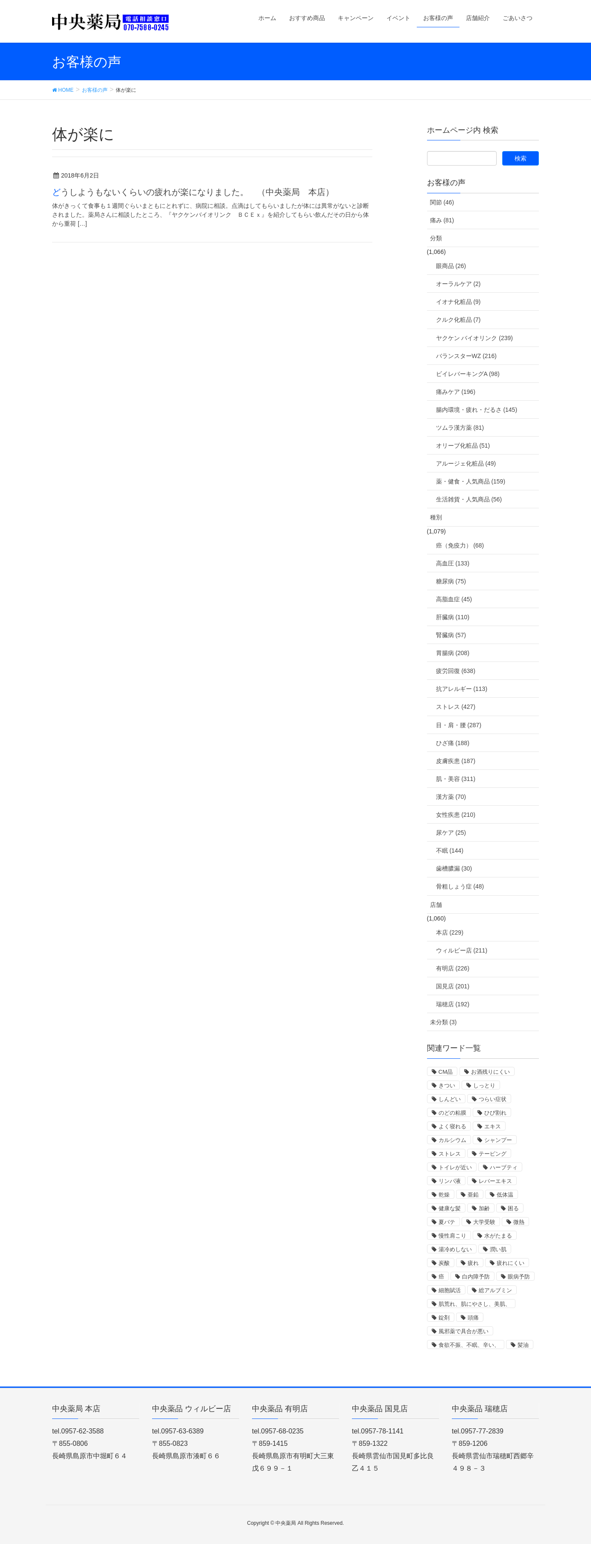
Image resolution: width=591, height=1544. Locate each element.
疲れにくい (510, 1263)
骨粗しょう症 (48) (460, 886)
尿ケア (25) (451, 832)
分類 (436, 238)
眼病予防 (519, 1276)
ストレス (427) (456, 706)
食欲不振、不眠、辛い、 (469, 1345)
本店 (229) (450, 932)
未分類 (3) (443, 1022)
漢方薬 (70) (451, 796)
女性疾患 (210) (456, 814)
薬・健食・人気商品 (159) (471, 481)
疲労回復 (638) (456, 670)
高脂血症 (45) (454, 599)
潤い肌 (498, 1249)
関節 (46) (442, 202)
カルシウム (452, 1140)
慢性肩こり (452, 1235)
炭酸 (444, 1263)
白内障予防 (476, 1276)
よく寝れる (452, 1126)
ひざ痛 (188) (453, 743)
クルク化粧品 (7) (458, 319)
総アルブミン (495, 1290)
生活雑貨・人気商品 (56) (469, 499)
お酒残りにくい (490, 1072)
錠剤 (444, 1317)
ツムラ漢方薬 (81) (460, 427)
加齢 (484, 1208)
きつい (447, 1085)
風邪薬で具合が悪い (464, 1331)
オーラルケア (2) (458, 283)
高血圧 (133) (453, 563)
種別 (436, 517)
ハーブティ (504, 1167)
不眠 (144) (450, 850)
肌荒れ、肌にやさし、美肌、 (475, 1304)
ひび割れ (495, 1113)
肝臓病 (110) (453, 617)
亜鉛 (473, 1195)
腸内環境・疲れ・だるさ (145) (477, 409)
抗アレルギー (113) (462, 688)
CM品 (446, 1072)
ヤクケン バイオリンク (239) (474, 338)
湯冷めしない (455, 1249)
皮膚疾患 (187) (456, 760)
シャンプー (498, 1140)
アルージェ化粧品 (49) (466, 463)
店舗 (436, 904)
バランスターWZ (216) (466, 355)
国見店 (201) (453, 986)
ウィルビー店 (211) (462, 950)
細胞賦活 (450, 1290)
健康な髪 (450, 1208)
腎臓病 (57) (451, 635)
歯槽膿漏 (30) (454, 868)
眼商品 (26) (451, 265)
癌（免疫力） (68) (460, 545)
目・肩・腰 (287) (459, 725)
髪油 (523, 1345)
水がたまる (498, 1235)
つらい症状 (492, 1099)
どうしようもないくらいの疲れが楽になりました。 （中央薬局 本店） (193, 192)
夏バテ (447, 1222)
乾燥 (444, 1195)
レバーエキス (495, 1181)
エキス (492, 1126)
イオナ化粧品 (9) (458, 301)
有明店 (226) (453, 968)
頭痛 (473, 1317)
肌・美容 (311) (456, 778)
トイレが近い (455, 1167)
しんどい (450, 1099)
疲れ (473, 1263)
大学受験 (484, 1222)
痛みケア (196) (456, 391)
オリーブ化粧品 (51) (463, 445)
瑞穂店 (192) (453, 1004)
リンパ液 (450, 1181)
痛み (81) (442, 220)
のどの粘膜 (452, 1113)
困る (513, 1208)
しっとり (484, 1085)
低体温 (505, 1195)
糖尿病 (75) (451, 581)
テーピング (492, 1154)
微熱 (518, 1222)
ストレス (450, 1154)
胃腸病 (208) (453, 653)
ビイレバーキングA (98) (468, 373)
